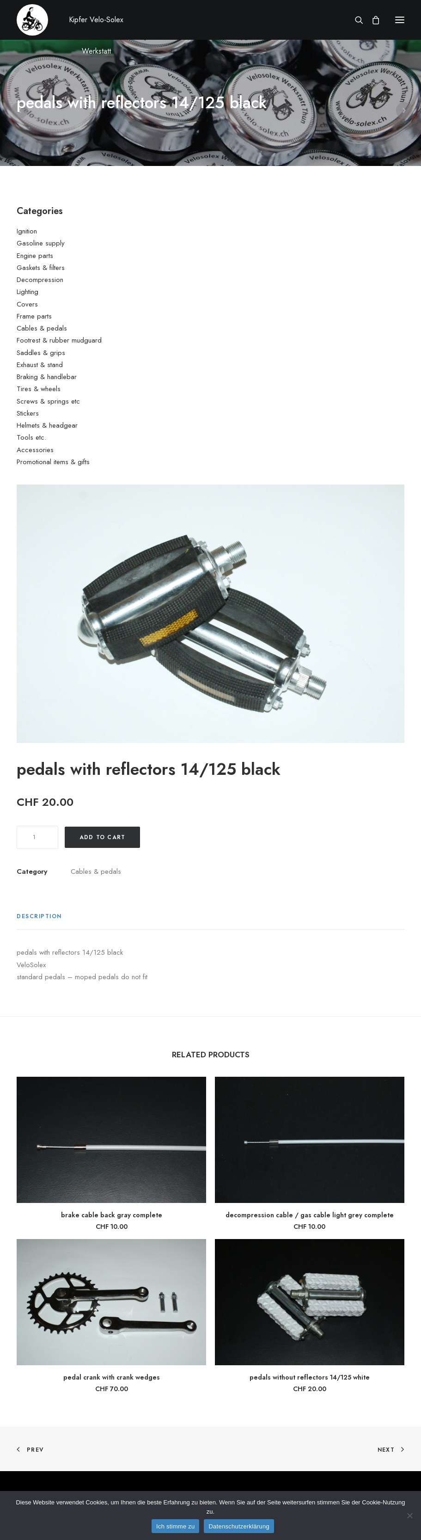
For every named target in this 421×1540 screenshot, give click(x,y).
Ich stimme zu (175, 1526)
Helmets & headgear (47, 425)
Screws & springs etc (48, 401)
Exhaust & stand (40, 365)
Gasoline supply (41, 243)
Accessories (35, 450)
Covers (27, 304)
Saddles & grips (41, 353)
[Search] (355, 20)
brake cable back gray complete (111, 1215)
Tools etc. (31, 437)
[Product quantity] (37, 837)
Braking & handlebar (47, 377)
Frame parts (34, 316)
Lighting (27, 292)
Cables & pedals (42, 328)
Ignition (27, 231)
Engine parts (35, 256)
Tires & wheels (39, 389)
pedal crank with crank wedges (111, 1377)
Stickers (28, 413)
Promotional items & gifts (53, 462)
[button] (399, 20)
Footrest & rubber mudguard (59, 340)
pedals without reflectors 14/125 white (310, 1377)
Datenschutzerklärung (238, 1526)
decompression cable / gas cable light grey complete (310, 1215)
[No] (409, 1515)
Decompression (40, 280)
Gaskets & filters (41, 268)
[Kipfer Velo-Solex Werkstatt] (32, 20)
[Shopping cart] (371, 20)
